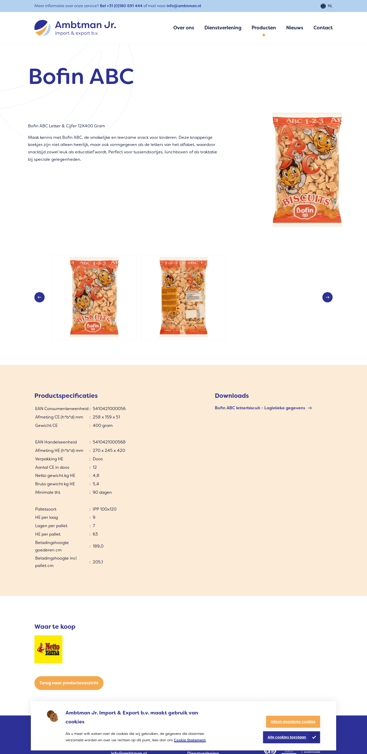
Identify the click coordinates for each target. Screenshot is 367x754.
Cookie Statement (190, 740)
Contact (323, 27)
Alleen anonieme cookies (293, 721)
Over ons (183, 27)
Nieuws (294, 27)
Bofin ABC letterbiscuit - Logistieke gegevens (260, 408)
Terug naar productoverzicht (69, 683)
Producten (264, 27)
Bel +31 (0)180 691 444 (121, 5)
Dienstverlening (222, 27)
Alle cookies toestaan (287, 737)
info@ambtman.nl (184, 5)
